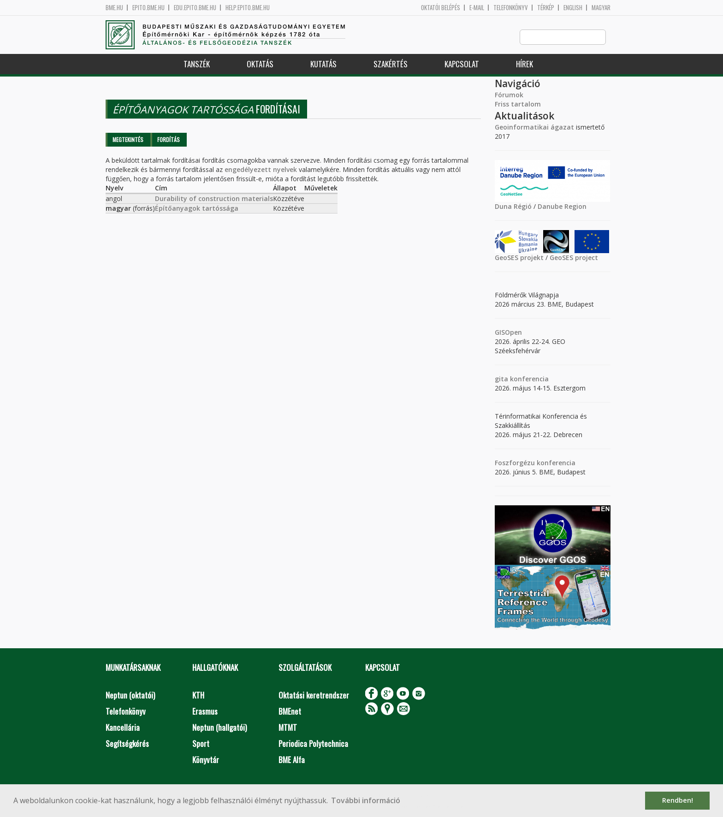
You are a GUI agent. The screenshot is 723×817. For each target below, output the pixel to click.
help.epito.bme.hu (247, 8)
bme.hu (114, 8)
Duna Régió (513, 206)
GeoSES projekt (519, 258)
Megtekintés (128, 140)
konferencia (528, 379)
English (572, 8)
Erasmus (205, 711)
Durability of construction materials (214, 199)
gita (501, 379)
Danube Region (562, 206)
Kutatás (323, 64)
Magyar (601, 8)
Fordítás (168, 140)
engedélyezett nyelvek (261, 170)
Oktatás (260, 64)
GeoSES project (574, 258)
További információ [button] (365, 800)
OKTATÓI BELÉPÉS (440, 8)
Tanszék (197, 64)
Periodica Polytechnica (313, 744)
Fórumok (509, 95)
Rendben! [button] (677, 800)
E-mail (476, 8)
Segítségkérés (127, 744)
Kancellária (123, 728)
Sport (200, 744)
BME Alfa (292, 760)
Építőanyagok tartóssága (196, 208)
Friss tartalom (518, 104)
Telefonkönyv (510, 8)
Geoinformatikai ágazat (534, 127)
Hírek (524, 64)
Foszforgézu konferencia (535, 463)
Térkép (545, 8)
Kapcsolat (461, 64)
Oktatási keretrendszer (314, 695)
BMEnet (290, 711)
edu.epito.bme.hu (195, 8)
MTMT (288, 728)
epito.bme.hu (148, 8)
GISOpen (508, 332)
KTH (198, 695)
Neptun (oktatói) (130, 695)
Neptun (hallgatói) (219, 728)
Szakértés (390, 64)
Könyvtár (205, 760)
